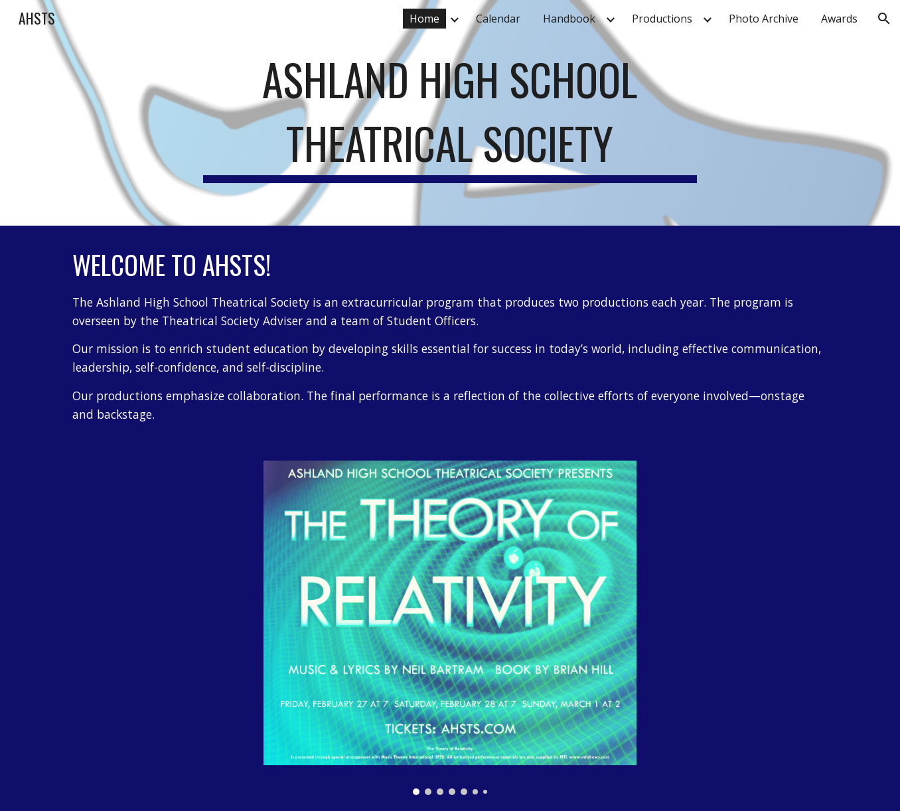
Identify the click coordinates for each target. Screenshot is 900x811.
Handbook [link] (569, 18)
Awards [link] (839, 18)
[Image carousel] (450, 627)
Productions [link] (662, 18)
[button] (884, 19)
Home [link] (424, 18)
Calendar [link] (498, 18)
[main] (450, 112)
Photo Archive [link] (763, 18)
